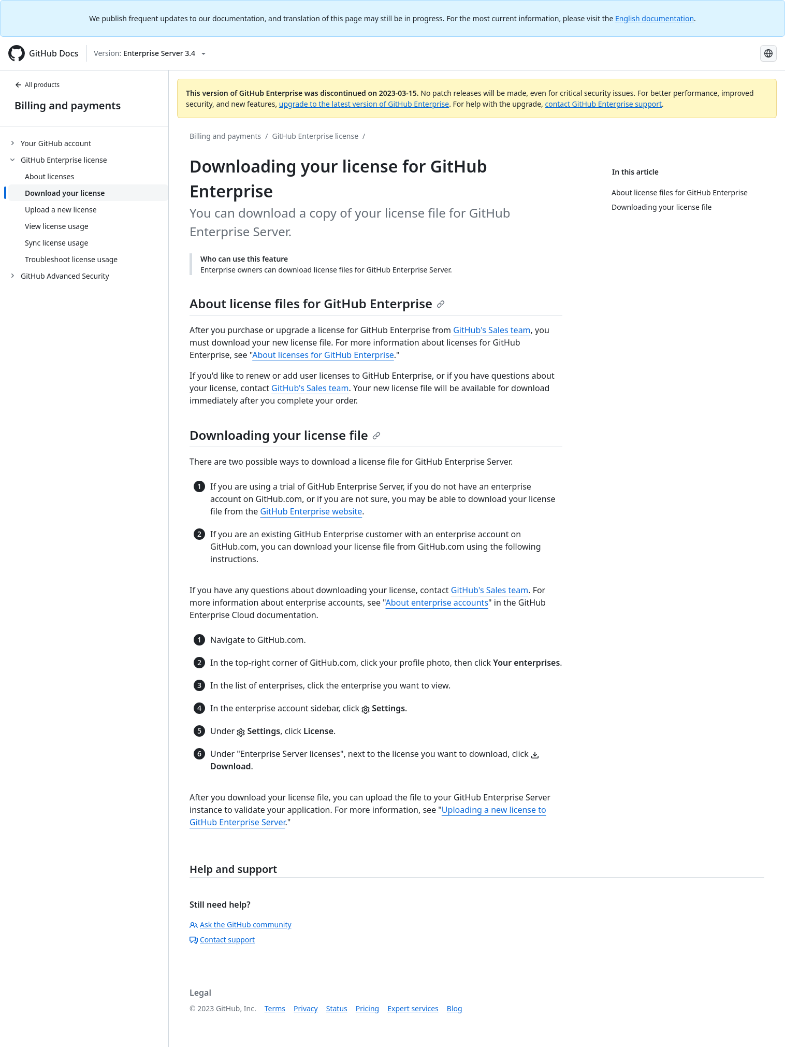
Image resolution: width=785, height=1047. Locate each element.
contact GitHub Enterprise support (603, 104)
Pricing (367, 1008)
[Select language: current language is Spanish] (768, 53)
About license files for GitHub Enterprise (317, 303)
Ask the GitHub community (241, 924)
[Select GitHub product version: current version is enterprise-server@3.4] (149, 53)
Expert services (413, 1008)
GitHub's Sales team (491, 330)
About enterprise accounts (437, 602)
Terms (275, 1008)
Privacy (306, 1008)
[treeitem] (88, 143)
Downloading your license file (285, 434)
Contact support (222, 939)
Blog (454, 1008)
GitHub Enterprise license (315, 136)
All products (37, 84)
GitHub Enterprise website (311, 511)
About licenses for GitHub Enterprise (323, 355)
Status (336, 1008)
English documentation (654, 18)
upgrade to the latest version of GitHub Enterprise (364, 104)
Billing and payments (67, 105)
